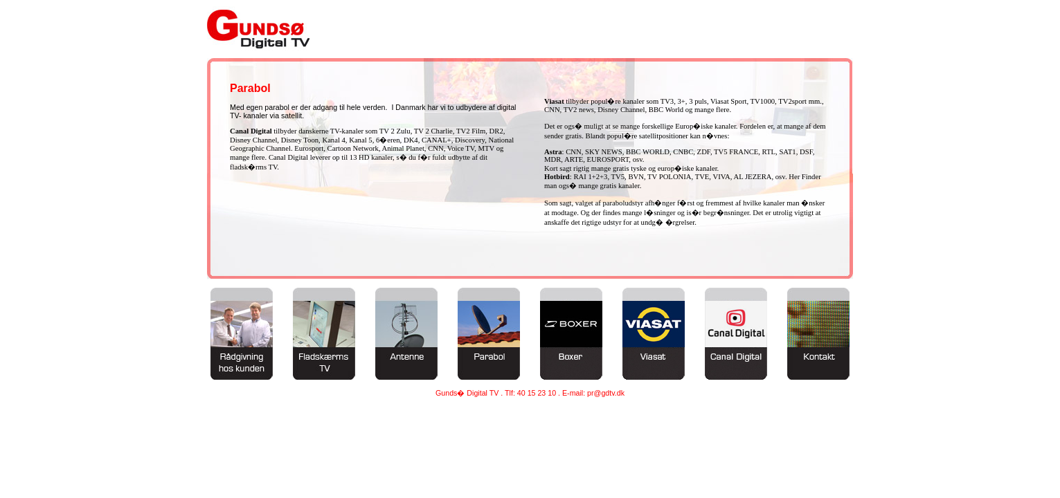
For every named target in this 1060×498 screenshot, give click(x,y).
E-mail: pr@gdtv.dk (593, 393)
